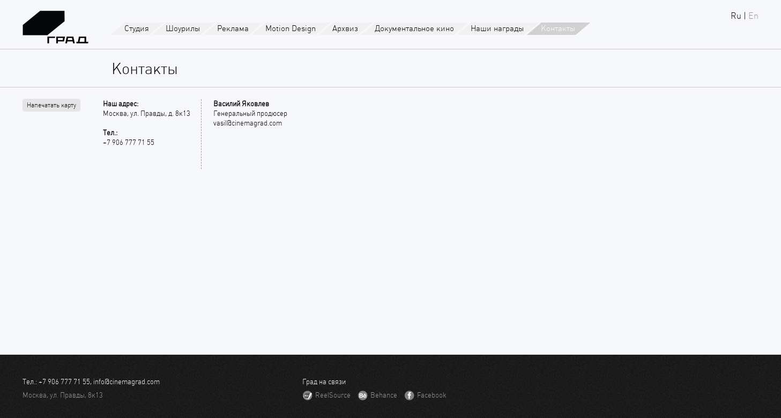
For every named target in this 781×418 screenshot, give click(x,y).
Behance (383, 395)
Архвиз (345, 28)
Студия (136, 28)
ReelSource (333, 395)
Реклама (233, 28)
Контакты (558, 28)
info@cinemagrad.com (126, 381)
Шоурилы (183, 28)
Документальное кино (414, 28)
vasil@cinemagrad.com (247, 123)
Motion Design (290, 28)
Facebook (432, 395)
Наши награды (497, 28)
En (753, 16)
